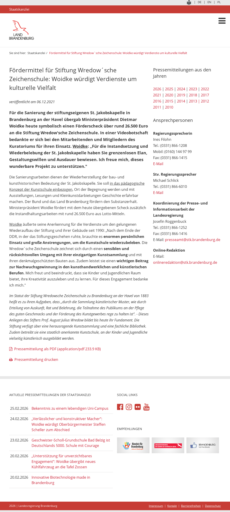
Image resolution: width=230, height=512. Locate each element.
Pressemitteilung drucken (36, 359)
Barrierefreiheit (191, 506)
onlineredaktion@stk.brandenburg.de (185, 262)
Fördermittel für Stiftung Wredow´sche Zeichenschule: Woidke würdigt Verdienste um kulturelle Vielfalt (118, 53)
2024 (181, 88)
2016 (157, 101)
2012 (205, 101)
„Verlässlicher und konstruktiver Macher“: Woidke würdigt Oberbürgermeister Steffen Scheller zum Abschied (69, 424)
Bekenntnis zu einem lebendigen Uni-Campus (70, 408)
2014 (181, 101)
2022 (205, 88)
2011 (157, 107)
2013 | (194, 101)
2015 (169, 101)
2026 (157, 88)
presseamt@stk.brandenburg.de (192, 239)
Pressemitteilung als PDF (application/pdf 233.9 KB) (57, 349)
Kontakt (172, 506)
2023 (193, 88)
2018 (193, 95)
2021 (157, 95)
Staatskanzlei (36, 53)
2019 (181, 95)
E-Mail (158, 163)
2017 (205, 95)
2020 (169, 95)
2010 (169, 107)
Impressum (156, 506)
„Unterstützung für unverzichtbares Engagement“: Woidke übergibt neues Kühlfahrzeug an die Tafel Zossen (64, 461)
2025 (169, 88)
